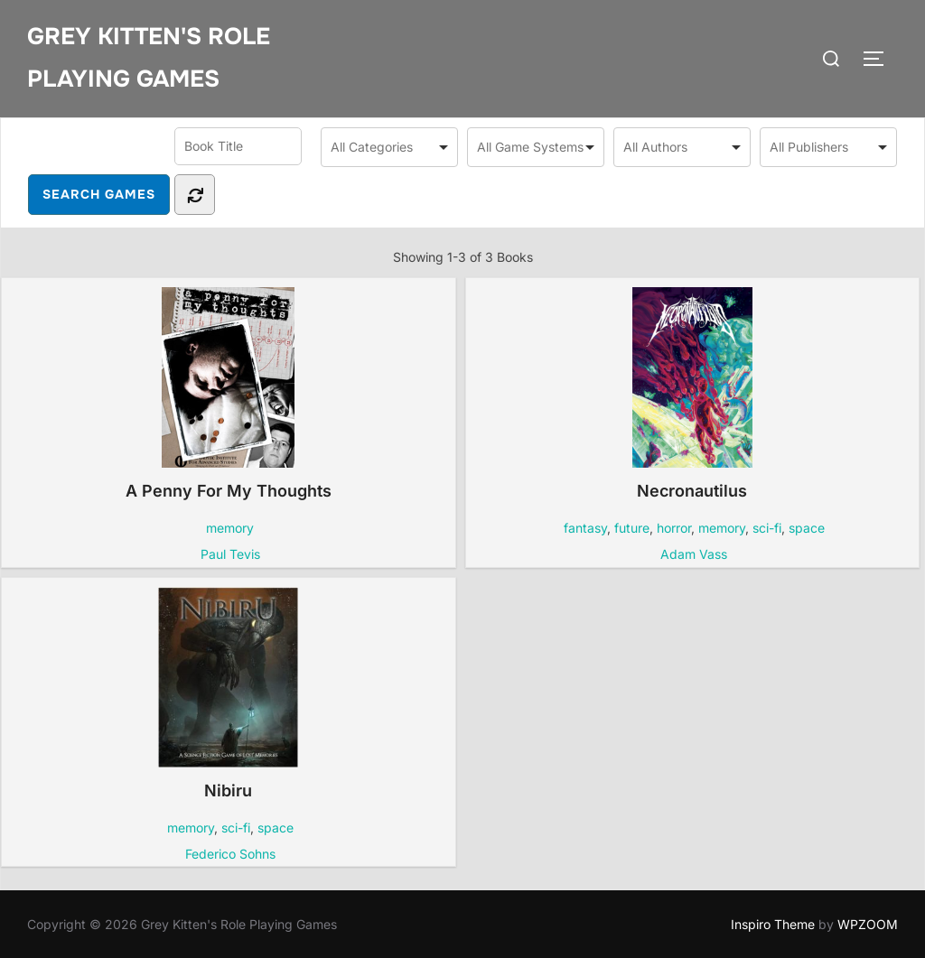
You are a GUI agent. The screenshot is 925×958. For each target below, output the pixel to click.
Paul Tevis (230, 554)
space (807, 527)
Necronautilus (692, 393)
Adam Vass (693, 554)
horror (674, 527)
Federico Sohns (230, 853)
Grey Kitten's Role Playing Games (148, 58)
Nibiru (228, 693)
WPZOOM (867, 924)
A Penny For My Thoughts (229, 393)
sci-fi (766, 527)
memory (230, 527)
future (631, 527)
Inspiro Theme (773, 924)
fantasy (585, 527)
